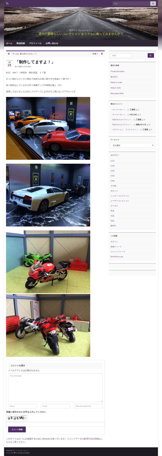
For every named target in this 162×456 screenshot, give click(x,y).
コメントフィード (118, 251)
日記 (112, 221)
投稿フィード (116, 246)
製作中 (113, 226)
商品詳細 (20, 43)
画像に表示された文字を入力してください (26, 412)
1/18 (25, 67)
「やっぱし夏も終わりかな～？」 (24, 54)
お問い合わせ (52, 43)
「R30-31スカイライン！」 (122, 119)
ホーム (9, 43)
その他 (113, 186)
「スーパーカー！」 (119, 109)
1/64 (112, 181)
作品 (29, 67)
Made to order (116, 82)
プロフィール (35, 43)
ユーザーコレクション (120, 201)
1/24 (112, 171)
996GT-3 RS (116, 88)
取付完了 (114, 77)
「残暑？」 (95, 54)
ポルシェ (114, 191)
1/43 (112, 176)
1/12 (112, 161)
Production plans (118, 71)
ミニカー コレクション (120, 196)
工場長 (19, 67)
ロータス (114, 206)
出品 (112, 216)
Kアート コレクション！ (81, 29)
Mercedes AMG (117, 93)
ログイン (114, 241)
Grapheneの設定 (23, 453)
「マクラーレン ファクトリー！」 (125, 129)
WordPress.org (117, 256)
